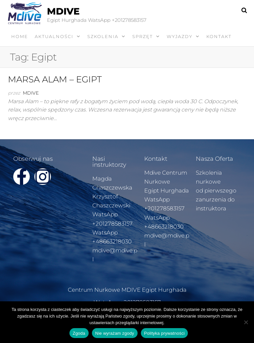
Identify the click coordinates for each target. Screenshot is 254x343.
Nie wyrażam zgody (114, 333)
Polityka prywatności (164, 333)
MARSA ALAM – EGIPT (55, 79)
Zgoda (79, 333)
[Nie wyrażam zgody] (245, 322)
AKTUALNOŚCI (54, 36)
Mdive (31, 93)
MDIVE (63, 11)
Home (19, 36)
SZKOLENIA (102, 36)
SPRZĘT (142, 36)
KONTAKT (219, 36)
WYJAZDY (179, 36)
